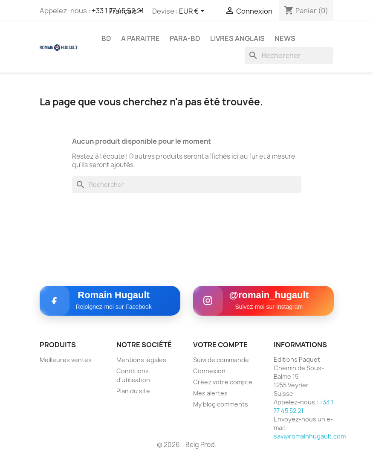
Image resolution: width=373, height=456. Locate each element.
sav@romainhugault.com (310, 436)
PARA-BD (185, 38)
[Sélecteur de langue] (127, 11)
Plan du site (133, 391)
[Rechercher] (289, 55)
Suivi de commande (221, 360)
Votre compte (220, 344)
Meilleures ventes (66, 360)
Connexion (209, 371)
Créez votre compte (222, 382)
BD (106, 38)
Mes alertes (210, 393)
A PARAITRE (140, 38)
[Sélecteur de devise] (193, 11)
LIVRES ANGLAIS (237, 38)
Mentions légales (141, 360)
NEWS (285, 38)
